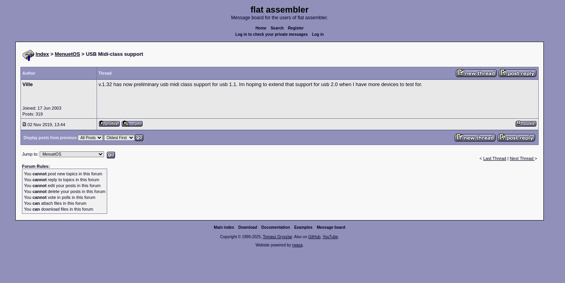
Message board (331, 227)
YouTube (330, 237)
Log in (318, 34)
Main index (224, 227)
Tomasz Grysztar (277, 237)
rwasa (297, 245)
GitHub (314, 237)
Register (296, 28)
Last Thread (494, 158)
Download (247, 227)
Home (261, 28)
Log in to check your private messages (271, 34)
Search (277, 28)
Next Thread (522, 158)
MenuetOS (67, 54)
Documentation (275, 227)
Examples (303, 227)
